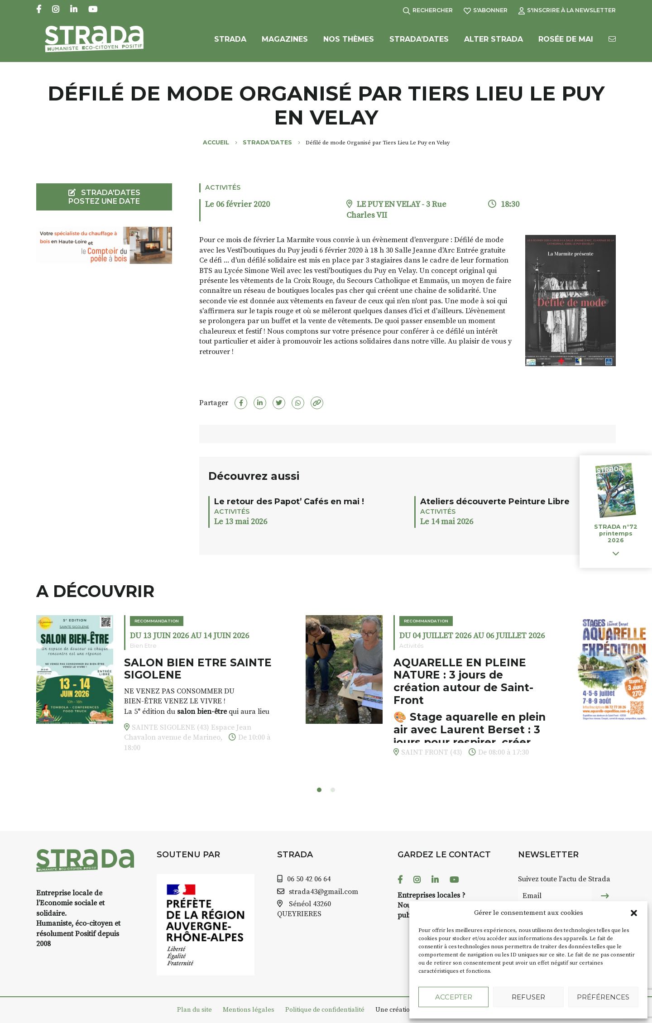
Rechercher (428, 10)
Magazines (285, 44)
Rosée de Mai (565, 44)
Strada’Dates (419, 44)
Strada (230, 44)
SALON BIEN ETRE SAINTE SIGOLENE (198, 669)
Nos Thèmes (348, 44)
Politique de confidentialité (324, 1010)
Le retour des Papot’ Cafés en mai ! (289, 501)
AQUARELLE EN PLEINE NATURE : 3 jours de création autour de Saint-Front (463, 681)
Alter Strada (493, 44)
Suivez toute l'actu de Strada (564, 879)
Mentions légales (248, 1010)
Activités (222, 187)
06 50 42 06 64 (309, 879)
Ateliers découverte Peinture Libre (495, 501)
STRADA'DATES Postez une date (104, 197)
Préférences (603, 997)
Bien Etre (143, 645)
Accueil (216, 142)
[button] (633, 913)
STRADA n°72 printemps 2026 (616, 533)
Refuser (528, 997)
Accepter (453, 997)
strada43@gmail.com (323, 891)
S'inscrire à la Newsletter (567, 10)
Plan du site (194, 1010)
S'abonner (486, 10)
